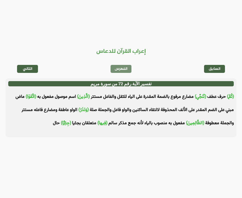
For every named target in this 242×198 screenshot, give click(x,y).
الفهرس (121, 69)
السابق (215, 69)
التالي (27, 69)
